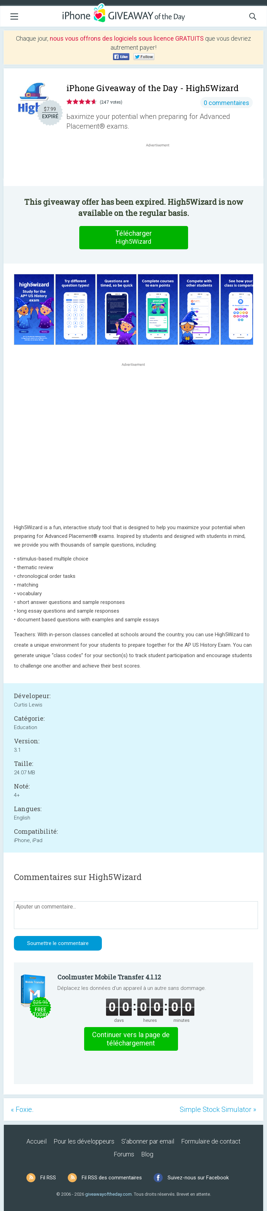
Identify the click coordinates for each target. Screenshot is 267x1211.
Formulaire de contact (211, 1141)
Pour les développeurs (84, 1141)
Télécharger (133, 237)
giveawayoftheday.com (108, 1194)
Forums (124, 1154)
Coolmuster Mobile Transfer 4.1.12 (109, 977)
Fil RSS (48, 1177)
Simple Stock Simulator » (218, 1109)
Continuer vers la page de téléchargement (131, 1039)
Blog (147, 1154)
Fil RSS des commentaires (112, 1177)
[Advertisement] (161, 165)
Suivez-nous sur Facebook (198, 1177)
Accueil (36, 1141)
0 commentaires (226, 102)
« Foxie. (22, 1109)
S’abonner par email (147, 1141)
